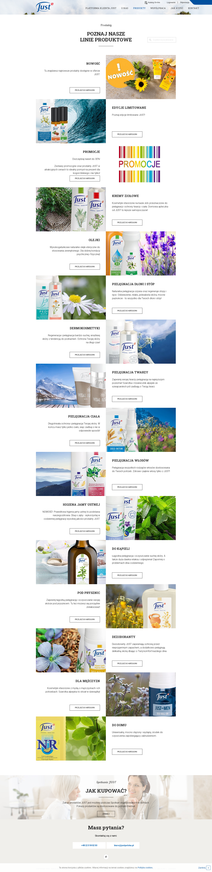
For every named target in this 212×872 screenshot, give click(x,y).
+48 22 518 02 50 (89, 845)
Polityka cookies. (145, 867)
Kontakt (193, 8)
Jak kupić (177, 8)
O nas (124, 8)
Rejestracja (184, 2)
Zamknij (204, 868)
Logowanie (171, 2)
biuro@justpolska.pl (124, 845)
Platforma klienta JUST (100, 8)
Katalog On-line (152, 2)
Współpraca (158, 8)
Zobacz (106, 814)
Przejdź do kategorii (85, 90)
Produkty (139, 8)
